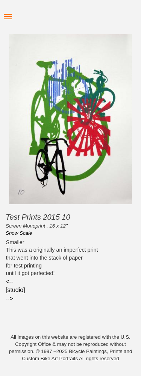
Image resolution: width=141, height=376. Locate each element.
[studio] (15, 290)
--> (9, 298)
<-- (9, 281)
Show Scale (19, 233)
